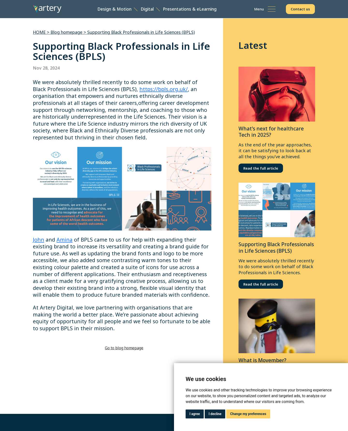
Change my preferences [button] (248, 414)
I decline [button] (215, 414)
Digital (147, 9)
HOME (39, 32)
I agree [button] (194, 414)
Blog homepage (66, 32)
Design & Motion (115, 9)
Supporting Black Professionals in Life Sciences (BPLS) (141, 32)
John (38, 239)
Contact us (300, 9)
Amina (64, 239)
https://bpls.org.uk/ (163, 89)
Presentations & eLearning (190, 9)
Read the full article (260, 168)
